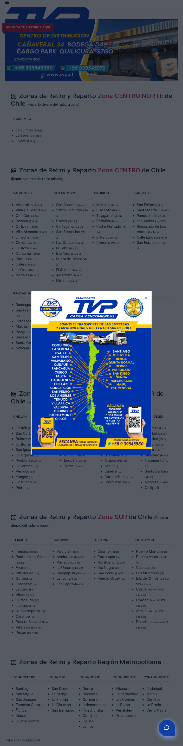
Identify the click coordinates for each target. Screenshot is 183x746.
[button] (146, 297)
